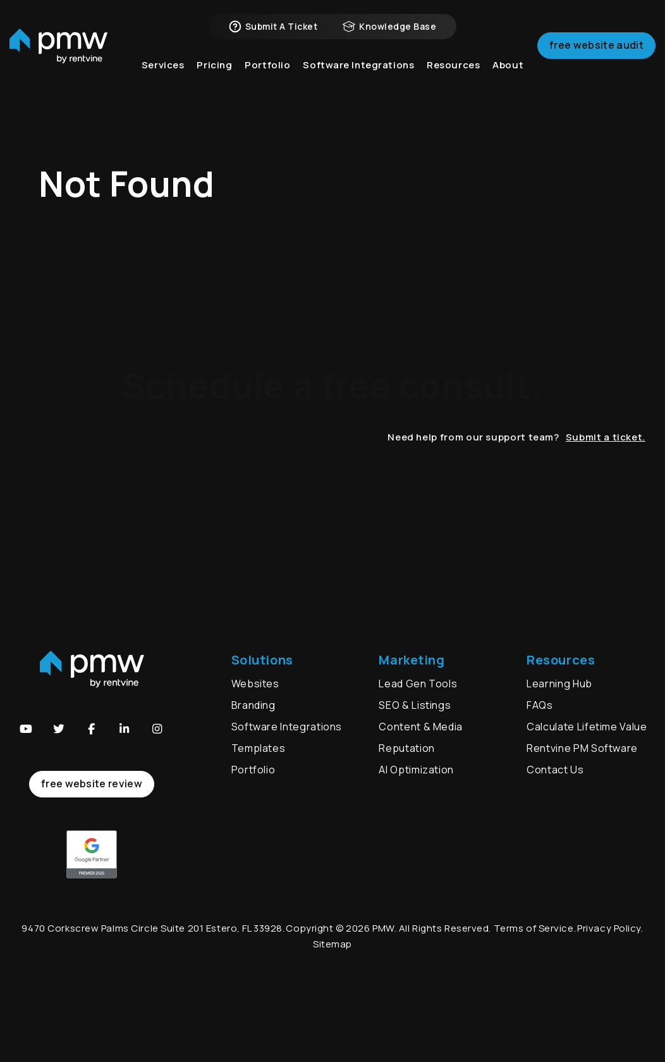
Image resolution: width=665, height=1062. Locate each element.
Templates (258, 748)
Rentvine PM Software (582, 748)
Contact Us (555, 770)
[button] (25, 729)
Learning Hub (559, 683)
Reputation (406, 748)
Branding (254, 705)
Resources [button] (453, 75)
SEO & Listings (415, 705)
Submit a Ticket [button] (273, 31)
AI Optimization (416, 770)
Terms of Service (534, 928)
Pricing (214, 75)
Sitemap (332, 944)
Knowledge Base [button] (389, 31)
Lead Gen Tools (418, 683)
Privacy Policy (609, 928)
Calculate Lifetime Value (587, 727)
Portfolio (253, 770)
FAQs (540, 705)
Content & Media (421, 727)
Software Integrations (286, 727)
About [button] (507, 75)
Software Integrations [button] (358, 75)
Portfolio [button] (267, 75)
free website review (91, 783)
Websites (255, 683)
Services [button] (163, 75)
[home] (58, 54)
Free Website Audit (596, 53)
